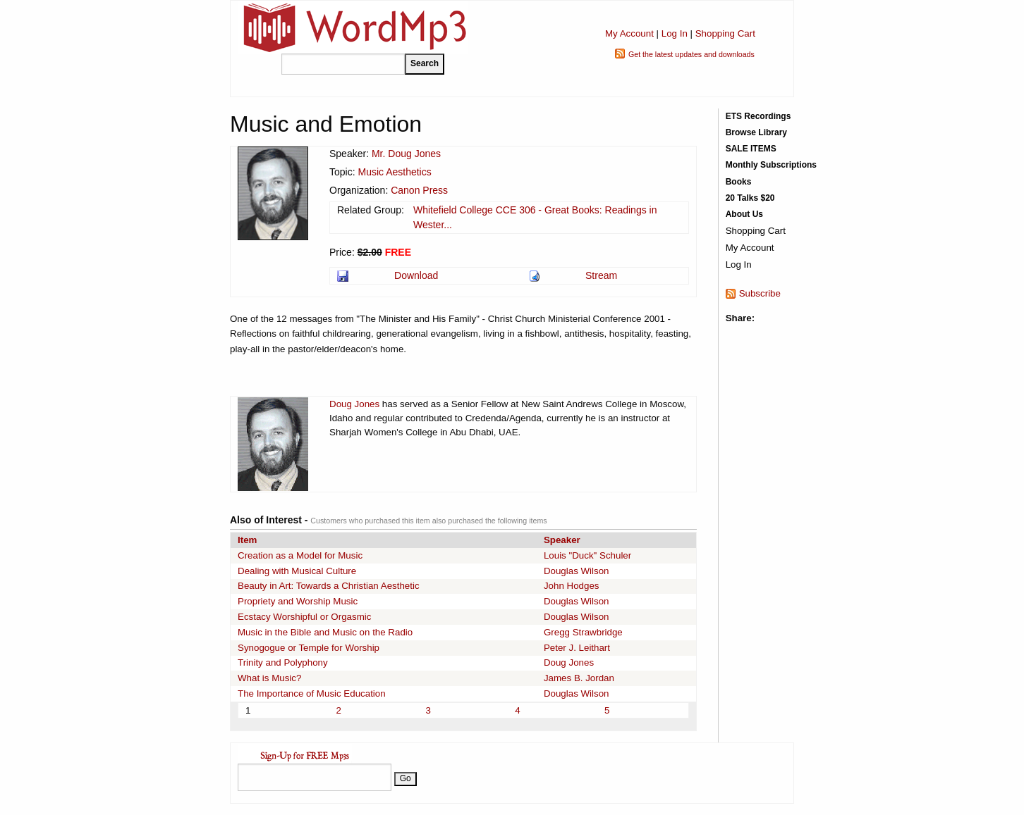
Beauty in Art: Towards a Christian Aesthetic (329, 585)
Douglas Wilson (576, 571)
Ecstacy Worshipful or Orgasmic (304, 616)
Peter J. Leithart (577, 647)
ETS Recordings (758, 116)
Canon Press (419, 190)
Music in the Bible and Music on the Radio (325, 632)
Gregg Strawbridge (583, 632)
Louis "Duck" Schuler (587, 555)
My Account (629, 33)
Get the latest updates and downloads (691, 54)
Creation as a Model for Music (300, 555)
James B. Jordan (579, 678)
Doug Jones (354, 404)
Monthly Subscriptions (771, 165)
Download (416, 275)
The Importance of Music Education (312, 693)
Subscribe (760, 293)
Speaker (562, 540)
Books (739, 182)
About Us (744, 214)
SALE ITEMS (751, 149)
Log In (675, 33)
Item (247, 540)
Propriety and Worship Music (298, 601)
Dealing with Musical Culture (297, 571)
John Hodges (571, 585)
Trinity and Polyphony (283, 662)
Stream (601, 275)
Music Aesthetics (394, 172)
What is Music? (269, 678)
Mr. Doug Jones (406, 153)
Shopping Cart (725, 33)
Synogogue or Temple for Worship (308, 647)
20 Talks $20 (750, 198)
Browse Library (756, 132)
